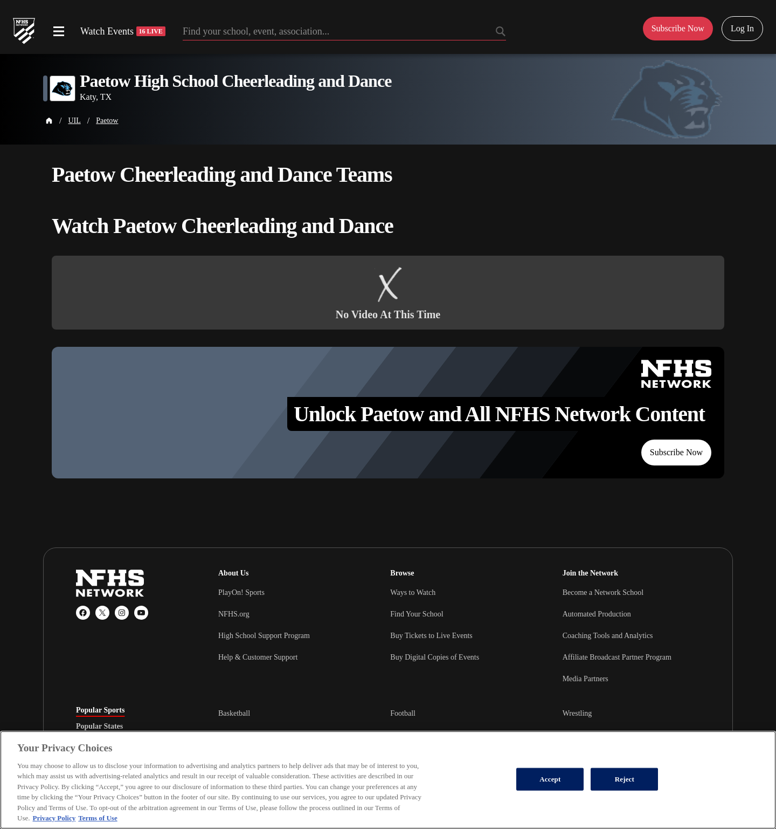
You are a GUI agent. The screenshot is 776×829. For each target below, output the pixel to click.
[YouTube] (141, 613)
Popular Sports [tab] (100, 710)
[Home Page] (49, 120)
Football (402, 713)
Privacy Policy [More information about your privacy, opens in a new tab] (53, 818)
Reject (624, 779)
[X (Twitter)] (102, 613)
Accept (549, 779)
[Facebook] (83, 613)
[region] (388, 780)
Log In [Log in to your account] (742, 28)
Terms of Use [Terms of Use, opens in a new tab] (97, 818)
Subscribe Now (676, 452)
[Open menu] (58, 31)
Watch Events (122, 31)
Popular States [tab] (99, 726)
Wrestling (577, 713)
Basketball (234, 713)
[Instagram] (122, 613)
